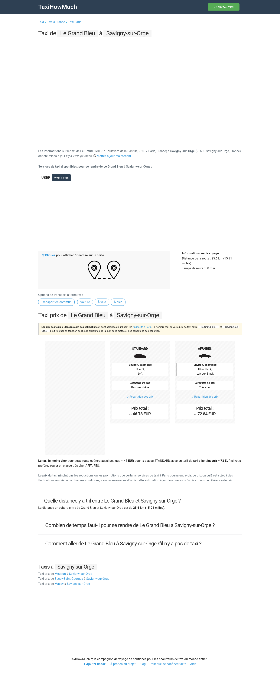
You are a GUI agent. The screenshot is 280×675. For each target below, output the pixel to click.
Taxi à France (56, 22)
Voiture (85, 302)
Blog (143, 664)
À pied (118, 302)
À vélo (102, 302)
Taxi (41, 22)
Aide (193, 664)
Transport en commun (56, 302)
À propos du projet (123, 664)
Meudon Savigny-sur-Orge (65, 574)
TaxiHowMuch (57, 6)
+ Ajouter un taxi (95, 664)
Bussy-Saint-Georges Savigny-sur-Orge (73, 578)
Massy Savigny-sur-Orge (64, 584)
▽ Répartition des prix (140, 396)
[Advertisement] (140, 64)
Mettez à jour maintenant (112, 156)
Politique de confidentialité (168, 664)
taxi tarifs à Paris (142, 327)
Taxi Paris (74, 22)
